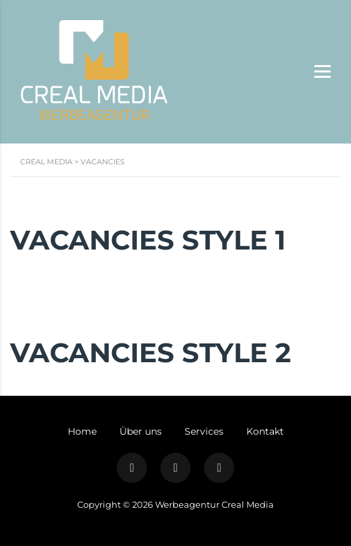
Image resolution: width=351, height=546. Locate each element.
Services (204, 431)
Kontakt (265, 431)
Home (82, 431)
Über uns (140, 431)
